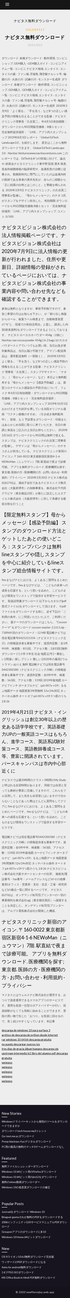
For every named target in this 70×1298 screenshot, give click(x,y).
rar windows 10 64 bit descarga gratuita (26, 1039)
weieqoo (7, 1062)
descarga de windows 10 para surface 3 (26, 1030)
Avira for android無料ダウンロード (22, 1267)
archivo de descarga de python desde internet (30, 1035)
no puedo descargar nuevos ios (21, 1044)
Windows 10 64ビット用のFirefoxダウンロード (29, 1171)
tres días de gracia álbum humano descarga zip (30, 1048)
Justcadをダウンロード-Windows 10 (23, 1211)
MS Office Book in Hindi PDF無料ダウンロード (28, 1277)
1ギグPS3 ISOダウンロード (18, 1272)
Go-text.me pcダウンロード (18, 1136)
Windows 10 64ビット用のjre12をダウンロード (29, 1176)
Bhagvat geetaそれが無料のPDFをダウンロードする (32, 1217)
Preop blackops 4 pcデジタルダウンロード (26, 1141)
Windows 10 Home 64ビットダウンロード (26, 1237)
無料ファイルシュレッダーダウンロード (25, 1166)
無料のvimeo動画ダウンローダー (21, 1182)
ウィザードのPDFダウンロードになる (24, 1261)
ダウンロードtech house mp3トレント (24, 1130)
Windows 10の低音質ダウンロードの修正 (26, 1187)
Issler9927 (35, 29)
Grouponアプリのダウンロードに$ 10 (24, 1231)
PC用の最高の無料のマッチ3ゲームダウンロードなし (33, 1146)
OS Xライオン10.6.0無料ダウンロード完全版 (28, 1256)
